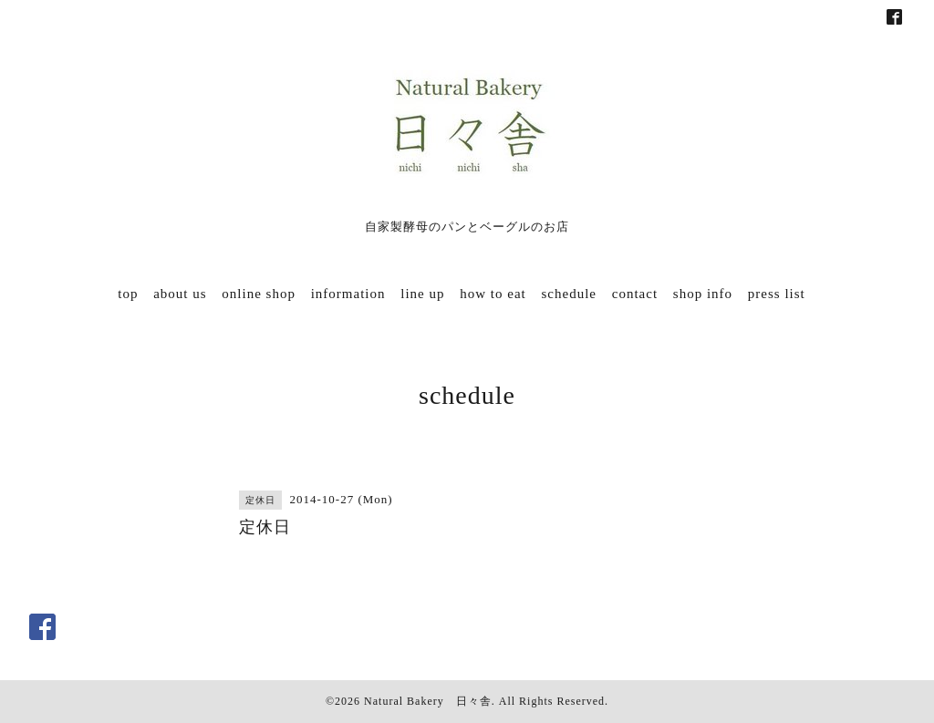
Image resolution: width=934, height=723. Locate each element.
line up (422, 293)
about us (179, 293)
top (128, 293)
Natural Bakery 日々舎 (428, 701)
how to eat (492, 293)
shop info (702, 293)
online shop (259, 293)
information (348, 293)
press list (776, 293)
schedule (569, 293)
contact (635, 293)
